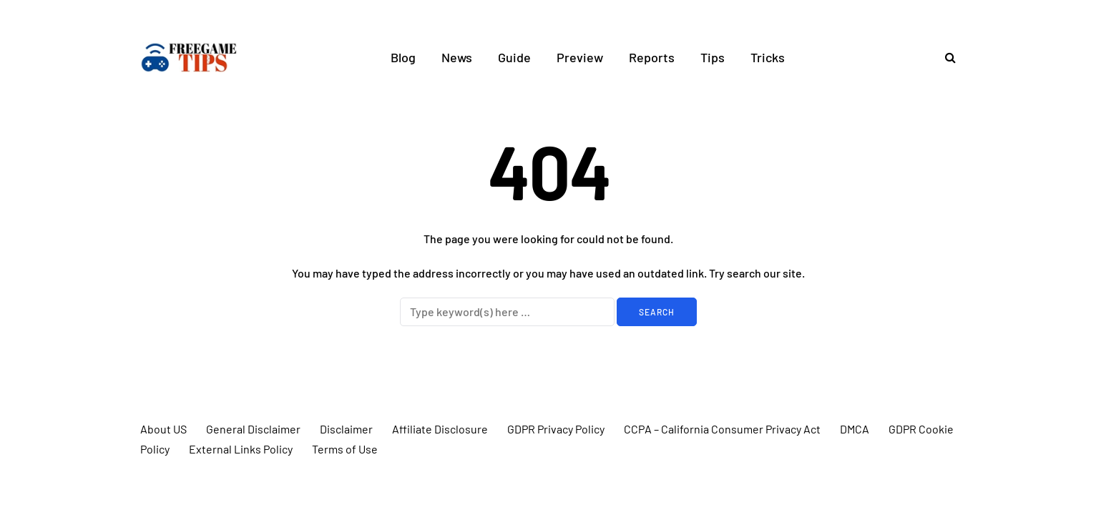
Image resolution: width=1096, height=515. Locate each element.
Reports (652, 57)
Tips (712, 57)
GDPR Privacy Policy (556, 429)
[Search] (507, 312)
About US (163, 429)
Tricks (767, 57)
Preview (580, 57)
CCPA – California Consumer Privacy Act (722, 429)
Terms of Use (345, 449)
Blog (403, 57)
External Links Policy (241, 449)
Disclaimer (346, 429)
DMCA (854, 429)
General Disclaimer (253, 429)
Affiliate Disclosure (440, 429)
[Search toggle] (945, 57)
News (456, 57)
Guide (514, 57)
